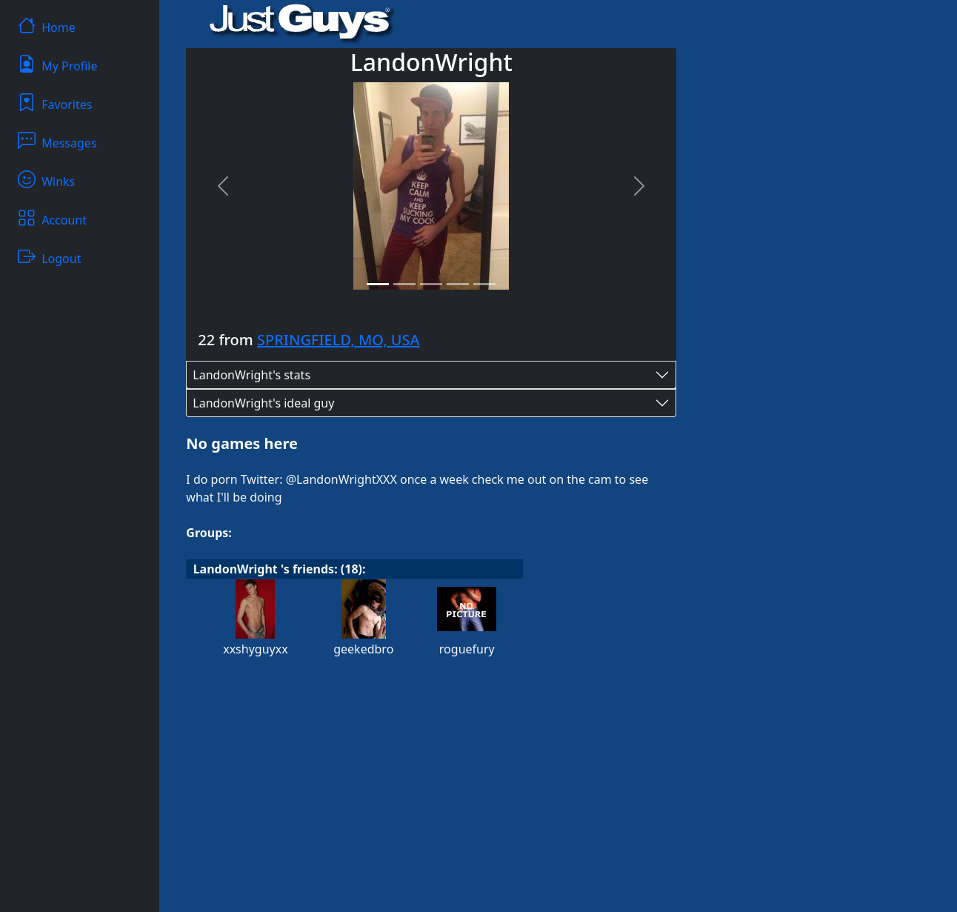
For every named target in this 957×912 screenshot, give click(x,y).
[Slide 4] (458, 284)
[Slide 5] (484, 284)
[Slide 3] (431, 284)
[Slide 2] (404, 284)
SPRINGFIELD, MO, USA (338, 340)
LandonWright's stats (251, 375)
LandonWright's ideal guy (263, 403)
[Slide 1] (378, 284)
